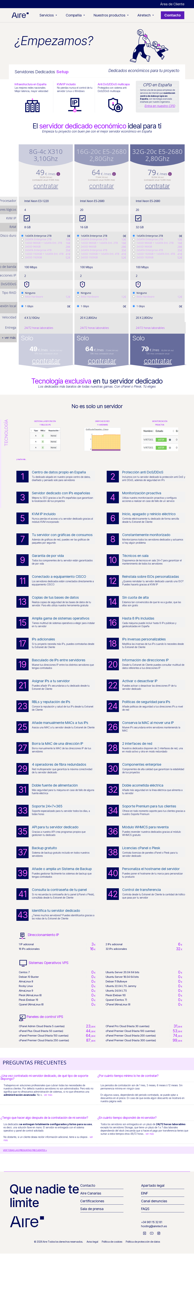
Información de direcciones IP (145, 660)
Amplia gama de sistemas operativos (60, 618)
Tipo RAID (9, 292)
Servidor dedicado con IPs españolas (61, 493)
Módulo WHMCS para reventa (145, 827)
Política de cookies (112, 1241)
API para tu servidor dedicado (55, 827)
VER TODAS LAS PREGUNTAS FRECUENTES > (25, 1150)
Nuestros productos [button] (111, 15)
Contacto (172, 15)
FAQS (145, 1209)
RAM (13, 227)
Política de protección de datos (143, 1241)
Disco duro (8, 235)
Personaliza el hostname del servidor (151, 869)
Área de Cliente (172, 4)
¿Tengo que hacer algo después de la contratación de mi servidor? (44, 1117)
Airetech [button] (145, 15)
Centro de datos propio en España (59, 472)
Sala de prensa (92, 1209)
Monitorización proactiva (141, 493)
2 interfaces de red (137, 743)
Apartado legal (152, 1185)
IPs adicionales (43, 639)
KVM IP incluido (44, 514)
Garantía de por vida (48, 556)
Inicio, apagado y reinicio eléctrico (149, 514)
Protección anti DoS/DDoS (142, 472)
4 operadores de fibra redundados (59, 764)
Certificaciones (92, 1201)
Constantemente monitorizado (146, 535)
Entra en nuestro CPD (160, 106)
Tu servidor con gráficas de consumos (62, 535)
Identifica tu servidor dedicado (56, 910)
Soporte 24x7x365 (47, 806)
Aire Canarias (90, 1193)
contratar (46, 186)
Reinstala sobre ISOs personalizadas (150, 576)
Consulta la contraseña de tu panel (59, 890)
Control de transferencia (141, 890)
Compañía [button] (75, 15)
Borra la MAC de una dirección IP (57, 743)
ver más (48, 1094)
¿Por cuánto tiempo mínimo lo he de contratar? (128, 1076)
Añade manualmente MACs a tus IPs (60, 723)
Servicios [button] (48, 15)
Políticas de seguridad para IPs (146, 702)
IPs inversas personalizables (144, 639)
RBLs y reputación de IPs (51, 702)
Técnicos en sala (135, 556)
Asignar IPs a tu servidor (51, 681)
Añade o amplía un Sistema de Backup (62, 869)
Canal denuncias (154, 1201)
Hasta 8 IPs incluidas (138, 618)
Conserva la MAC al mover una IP (148, 723)
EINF (144, 1193)
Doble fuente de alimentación (55, 785)
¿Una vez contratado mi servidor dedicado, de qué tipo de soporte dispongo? (44, 1077)
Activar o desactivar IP (139, 681)
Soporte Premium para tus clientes (149, 806)
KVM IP (11, 218)
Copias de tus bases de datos (55, 597)
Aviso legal (92, 1241)
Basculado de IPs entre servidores (58, 660)
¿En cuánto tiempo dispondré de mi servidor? (127, 1117)
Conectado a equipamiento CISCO (59, 576)
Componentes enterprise (141, 764)
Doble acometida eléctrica (142, 785)
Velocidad (9, 317)
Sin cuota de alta (135, 597)
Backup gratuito (44, 848)
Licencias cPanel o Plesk (141, 848)
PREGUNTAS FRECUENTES (34, 1062)
